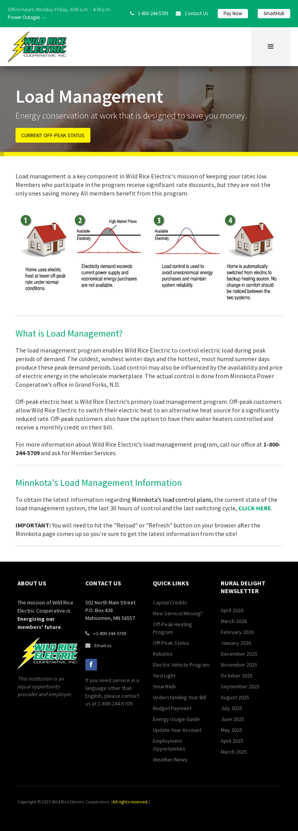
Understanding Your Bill (179, 697)
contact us (103, 583)
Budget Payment (172, 708)
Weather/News (170, 759)
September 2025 (240, 686)
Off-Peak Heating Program (172, 628)
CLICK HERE (254, 508)
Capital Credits (170, 602)
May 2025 (231, 729)
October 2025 (237, 675)
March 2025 (234, 751)
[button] (270, 46)
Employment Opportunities (169, 744)
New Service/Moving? (178, 613)
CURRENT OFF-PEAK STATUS (53, 135)
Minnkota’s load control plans (171, 499)
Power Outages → (27, 17)
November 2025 (239, 664)
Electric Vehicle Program (181, 664)
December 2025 (239, 653)
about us (31, 583)
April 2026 (232, 610)
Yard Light (164, 675)
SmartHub (273, 13)
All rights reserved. (131, 802)
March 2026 (234, 621)
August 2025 (235, 697)
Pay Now (233, 13)
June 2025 (232, 719)
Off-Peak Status (171, 642)
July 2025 (231, 708)
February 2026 (237, 631)
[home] (37, 46)
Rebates (163, 653)
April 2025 (232, 740)
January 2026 (236, 642)
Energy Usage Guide (176, 719)
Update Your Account (177, 729)
